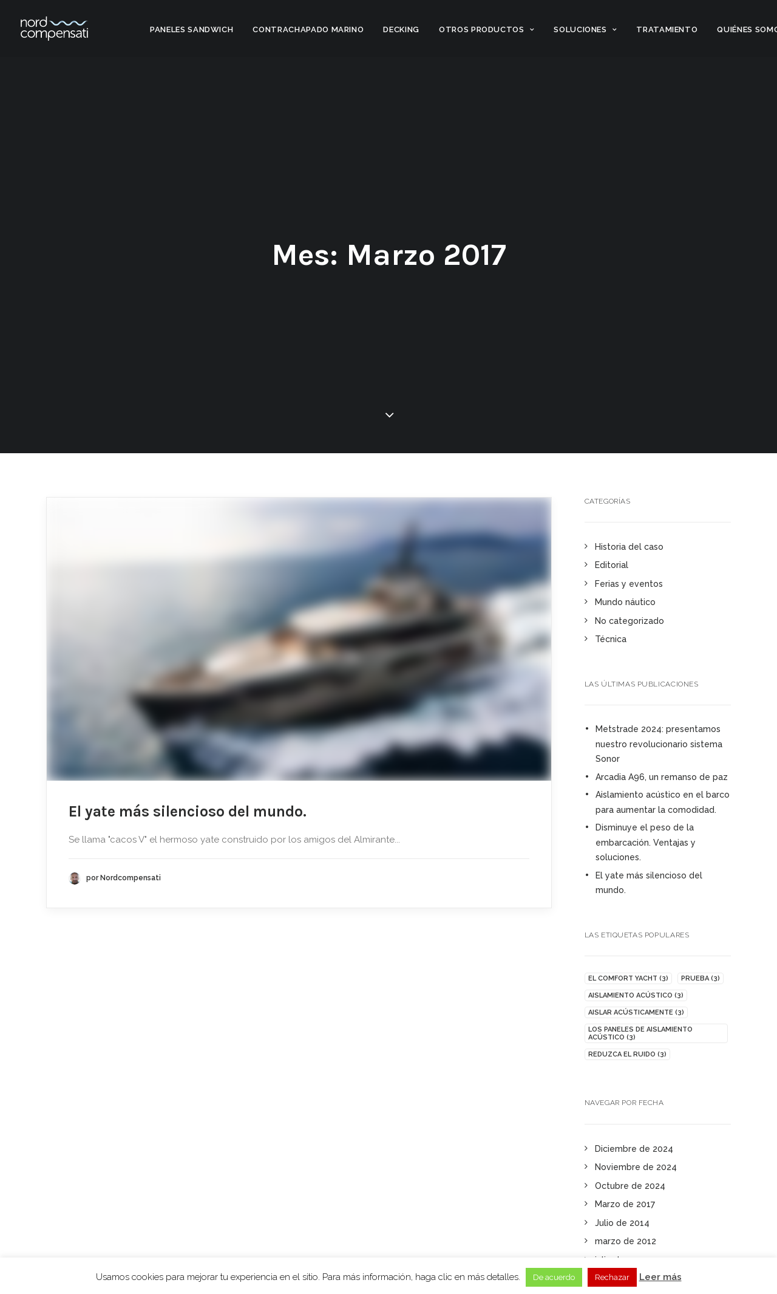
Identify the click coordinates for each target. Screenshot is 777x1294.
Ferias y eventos (629, 584)
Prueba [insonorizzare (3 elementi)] (700, 978)
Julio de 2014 (622, 1223)
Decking (401, 29)
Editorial (611, 565)
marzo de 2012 (625, 1241)
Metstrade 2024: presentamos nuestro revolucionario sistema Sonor (658, 744)
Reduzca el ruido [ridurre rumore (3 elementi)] (627, 1054)
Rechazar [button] (612, 1277)
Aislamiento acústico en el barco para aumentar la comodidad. (662, 802)
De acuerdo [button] (554, 1277)
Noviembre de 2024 (636, 1167)
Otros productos (486, 29)
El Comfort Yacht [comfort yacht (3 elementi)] (628, 978)
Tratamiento (666, 29)
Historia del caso (629, 547)
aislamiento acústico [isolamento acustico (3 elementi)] (636, 995)
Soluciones (585, 29)
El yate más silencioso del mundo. (188, 811)
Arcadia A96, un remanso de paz (661, 777)
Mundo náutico (625, 602)
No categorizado (629, 621)
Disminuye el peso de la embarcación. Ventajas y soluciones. (645, 842)
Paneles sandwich (191, 29)
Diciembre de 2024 (634, 1149)
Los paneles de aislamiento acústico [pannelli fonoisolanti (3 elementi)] (640, 1033)
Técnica (610, 639)
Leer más (660, 1277)
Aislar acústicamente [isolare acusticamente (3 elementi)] (636, 1012)
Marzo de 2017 (625, 1204)
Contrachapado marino (308, 29)
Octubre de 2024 (630, 1186)
